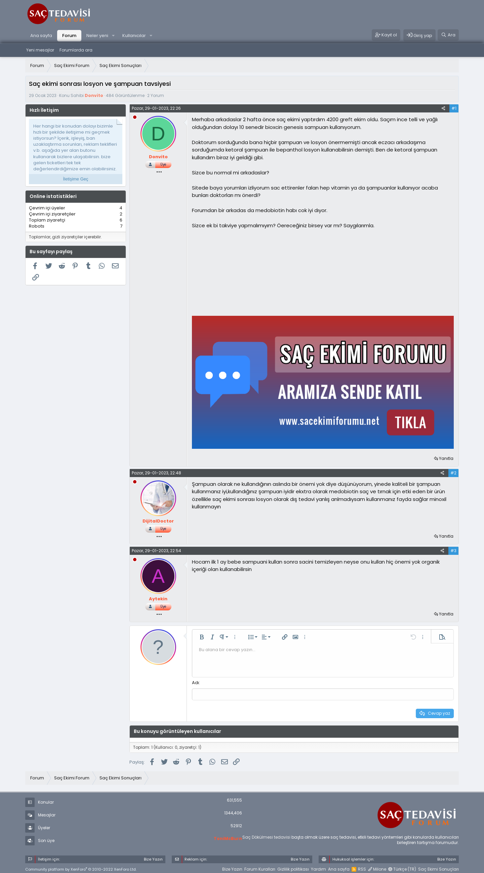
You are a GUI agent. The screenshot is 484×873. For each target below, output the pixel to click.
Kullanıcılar (134, 35)
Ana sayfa (41, 35)
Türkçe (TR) (402, 868)
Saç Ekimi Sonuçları (438, 868)
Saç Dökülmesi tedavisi (266, 836)
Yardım (318, 868)
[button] (113, 35)
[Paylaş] (443, 108)
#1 (453, 108)
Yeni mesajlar (40, 50)
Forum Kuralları (259, 868)
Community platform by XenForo (80, 868)
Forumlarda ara (75, 50)
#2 (453, 473)
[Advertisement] (242, 272)
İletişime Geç (75, 178)
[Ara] (448, 35)
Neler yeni (97, 35)
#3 (453, 550)
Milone (377, 868)
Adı (195, 682)
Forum (69, 35)
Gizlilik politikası (293, 868)
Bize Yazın (232, 868)
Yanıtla (446, 458)
